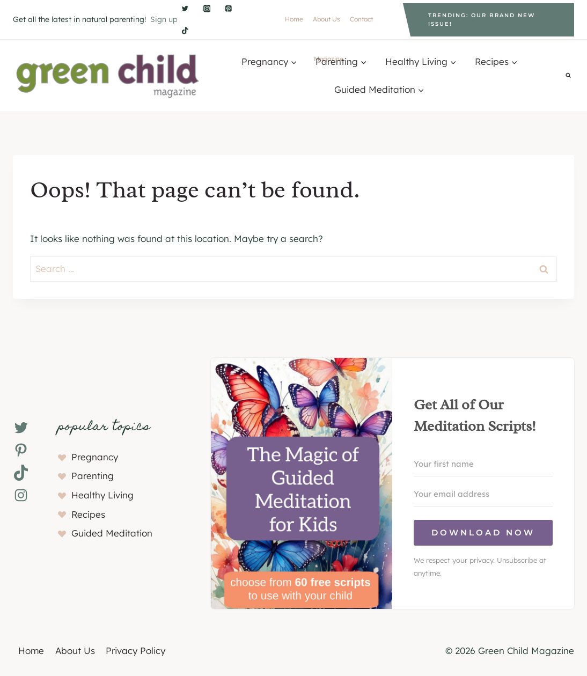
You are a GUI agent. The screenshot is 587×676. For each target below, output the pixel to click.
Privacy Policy (135, 650)
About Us (326, 19)
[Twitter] (185, 9)
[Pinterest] (229, 9)
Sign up (164, 19)
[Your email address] (483, 494)
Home (294, 19)
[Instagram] (207, 9)
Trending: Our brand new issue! (481, 19)
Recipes (88, 514)
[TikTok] (185, 30)
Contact (361, 19)
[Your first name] (483, 464)
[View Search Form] (568, 75)
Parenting (92, 475)
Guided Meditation (111, 533)
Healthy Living (102, 495)
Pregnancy (94, 456)
